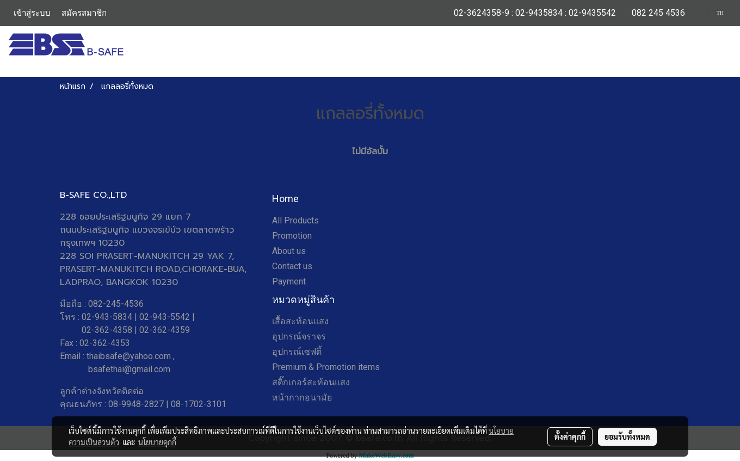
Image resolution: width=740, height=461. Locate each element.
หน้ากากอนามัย (302, 397)
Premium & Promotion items (326, 367)
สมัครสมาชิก (84, 13)
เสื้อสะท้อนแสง (300, 321)
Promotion (292, 235)
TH (716, 13)
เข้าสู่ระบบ (32, 13)
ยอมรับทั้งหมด (627, 436)
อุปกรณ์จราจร (299, 336)
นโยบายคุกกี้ (157, 442)
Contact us (292, 266)
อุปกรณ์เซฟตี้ (297, 352)
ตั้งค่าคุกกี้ (569, 436)
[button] (723, 51)
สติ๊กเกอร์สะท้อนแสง (311, 382)
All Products (295, 220)
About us (289, 251)
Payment (289, 281)
